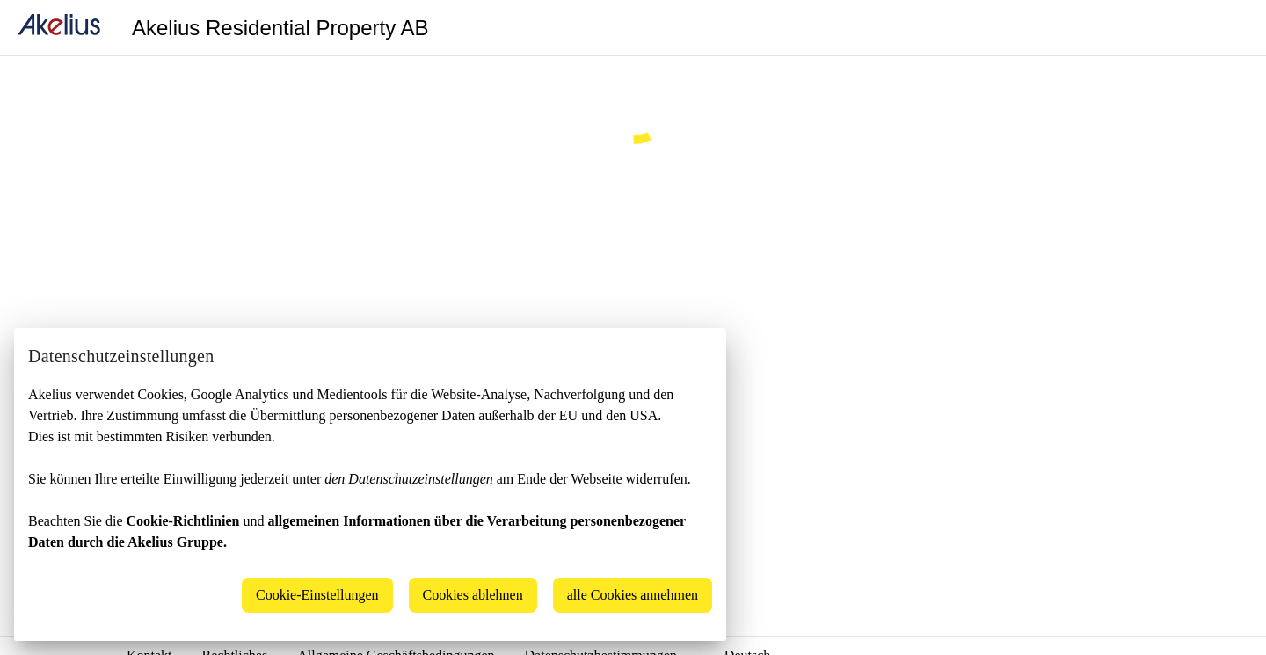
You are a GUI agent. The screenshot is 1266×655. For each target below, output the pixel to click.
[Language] (1231, 28)
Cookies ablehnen (473, 594)
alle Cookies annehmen (632, 594)
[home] (59, 27)
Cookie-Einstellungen (317, 594)
